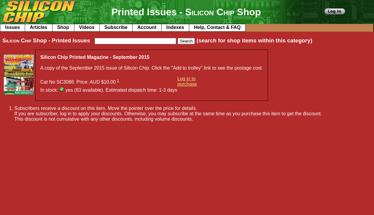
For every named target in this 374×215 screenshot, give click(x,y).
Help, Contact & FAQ (217, 27)
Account (146, 27)
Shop (63, 27)
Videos (87, 27)
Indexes (175, 27)
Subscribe (115, 27)
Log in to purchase (187, 81)
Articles (38, 27)
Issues (12, 27)
